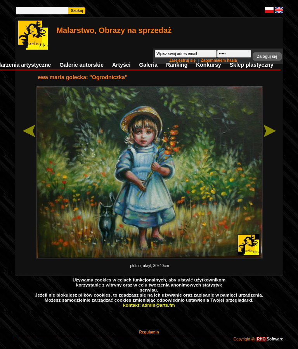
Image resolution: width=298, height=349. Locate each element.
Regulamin (149, 332)
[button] (267, 56)
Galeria (148, 65)
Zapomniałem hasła (219, 60)
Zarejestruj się (183, 60)
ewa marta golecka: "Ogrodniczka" (82, 77)
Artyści (121, 65)
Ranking (176, 65)
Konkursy (208, 65)
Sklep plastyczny (252, 65)
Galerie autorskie (81, 65)
